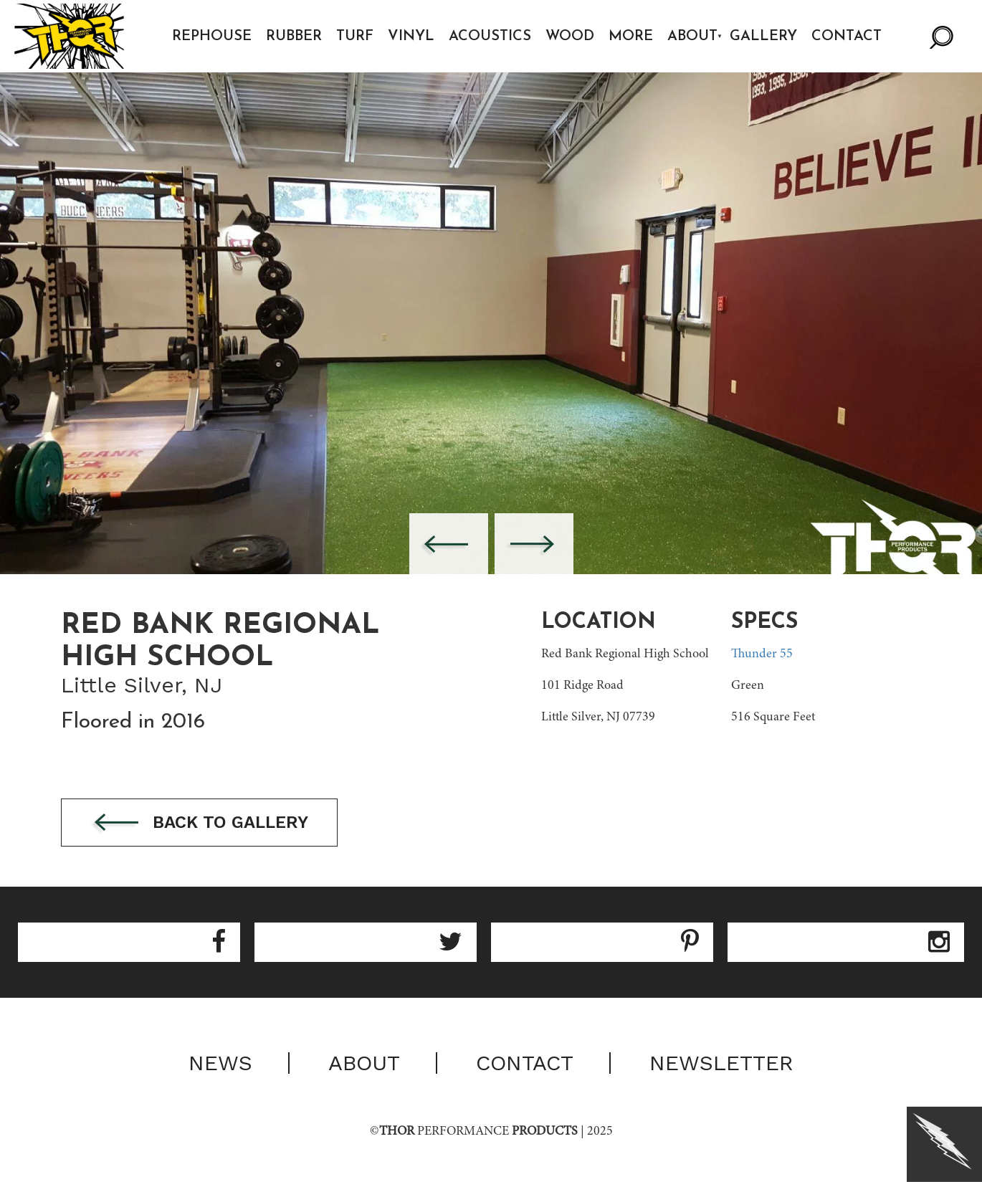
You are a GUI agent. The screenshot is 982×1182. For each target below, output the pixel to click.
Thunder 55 (762, 654)
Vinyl (411, 36)
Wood (569, 36)
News (220, 1063)
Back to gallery (199, 823)
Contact (846, 36)
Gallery (763, 36)
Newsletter (721, 1063)
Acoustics (490, 36)
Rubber (294, 36)
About (692, 36)
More (631, 36)
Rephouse (212, 36)
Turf (354, 36)
